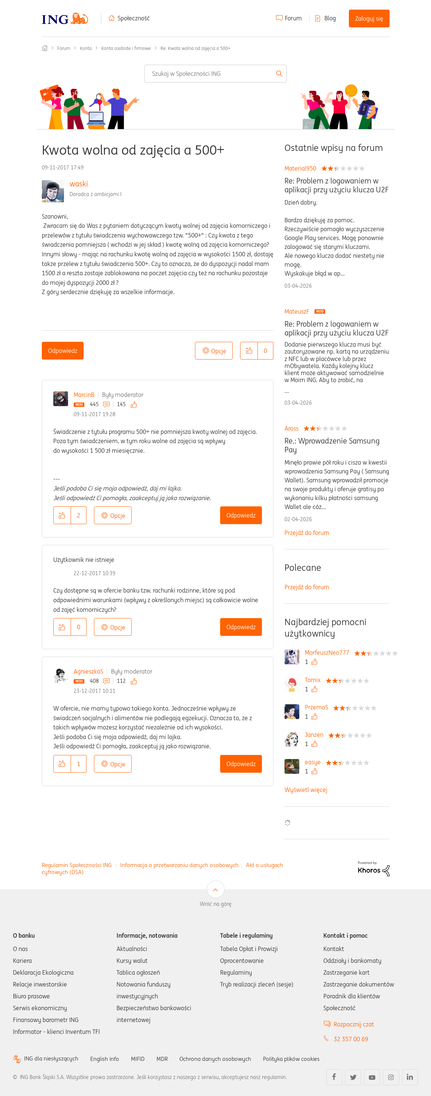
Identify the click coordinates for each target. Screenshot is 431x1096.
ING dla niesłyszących (52, 1058)
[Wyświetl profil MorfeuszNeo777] (329, 652)
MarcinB (84, 394)
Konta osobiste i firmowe (126, 48)
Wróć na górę (216, 904)
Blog (330, 18)
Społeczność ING (45, 48)
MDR (166, 1058)
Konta (86, 48)
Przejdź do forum (306, 532)
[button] (249, 351)
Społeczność (134, 18)
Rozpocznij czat (354, 1024)
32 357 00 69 (351, 1039)
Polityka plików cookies (301, 1058)
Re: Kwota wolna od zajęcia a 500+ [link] (195, 48)
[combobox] (215, 73)
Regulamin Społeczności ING (77, 865)
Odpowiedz (62, 350)
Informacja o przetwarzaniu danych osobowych (179, 865)
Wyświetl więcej (305, 789)
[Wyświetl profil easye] (314, 762)
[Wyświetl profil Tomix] (314, 680)
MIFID (142, 1058)
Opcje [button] (218, 351)
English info (108, 1058)
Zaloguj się (369, 18)
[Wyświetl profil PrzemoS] (318, 707)
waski (79, 183)
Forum (293, 18)
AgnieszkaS (88, 671)
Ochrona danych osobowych (221, 1058)
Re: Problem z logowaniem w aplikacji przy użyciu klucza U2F (336, 185)
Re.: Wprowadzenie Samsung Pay (332, 445)
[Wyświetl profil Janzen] (316, 734)
